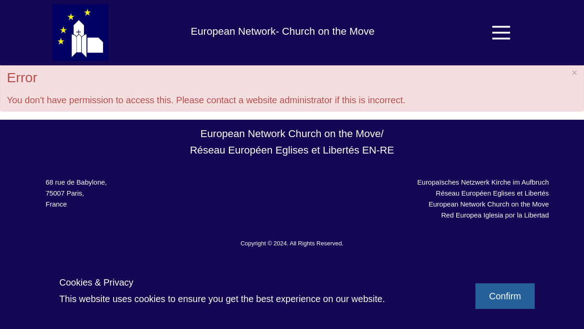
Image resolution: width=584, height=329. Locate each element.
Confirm (505, 296)
